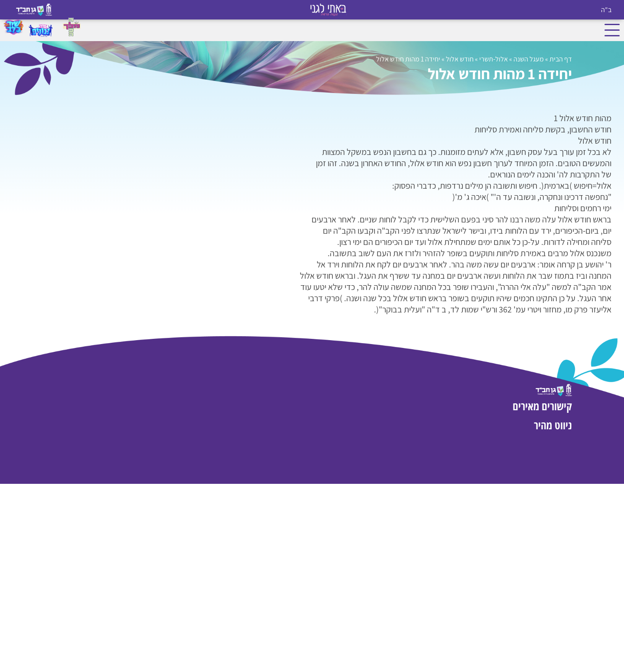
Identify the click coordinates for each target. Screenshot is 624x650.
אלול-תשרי (493, 59)
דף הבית (560, 59)
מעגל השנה (529, 59)
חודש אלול (460, 59)
